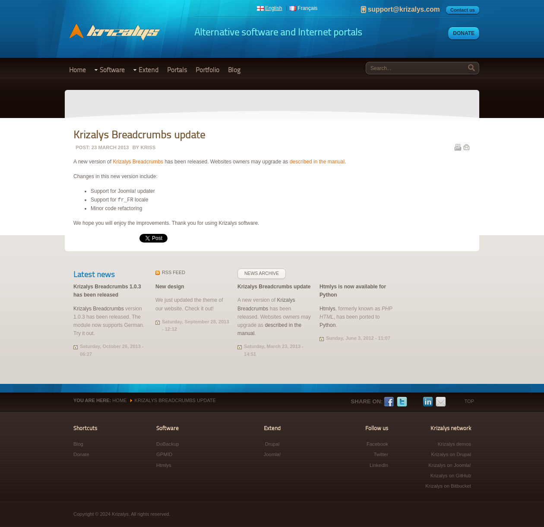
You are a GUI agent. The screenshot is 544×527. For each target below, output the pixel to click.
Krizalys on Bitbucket (448, 486)
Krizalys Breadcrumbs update (273, 287)
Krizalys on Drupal (451, 454)
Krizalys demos (454, 444)
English (273, 8)
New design (169, 287)
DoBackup (167, 444)
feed (173, 272)
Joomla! (272, 454)
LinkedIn (428, 402)
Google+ (415, 402)
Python (327, 325)
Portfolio (207, 70)
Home (77, 70)
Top (469, 401)
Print (457, 147)
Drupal (272, 444)
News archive (261, 273)
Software (112, 70)
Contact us (462, 10)
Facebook (389, 402)
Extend (148, 70)
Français (307, 8)
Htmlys (327, 309)
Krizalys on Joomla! (449, 465)
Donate (463, 33)
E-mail (466, 147)
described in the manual (317, 162)
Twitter (402, 402)
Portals (177, 70)
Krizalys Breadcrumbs (138, 162)
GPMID (164, 454)
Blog (234, 70)
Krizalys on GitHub (450, 475)
